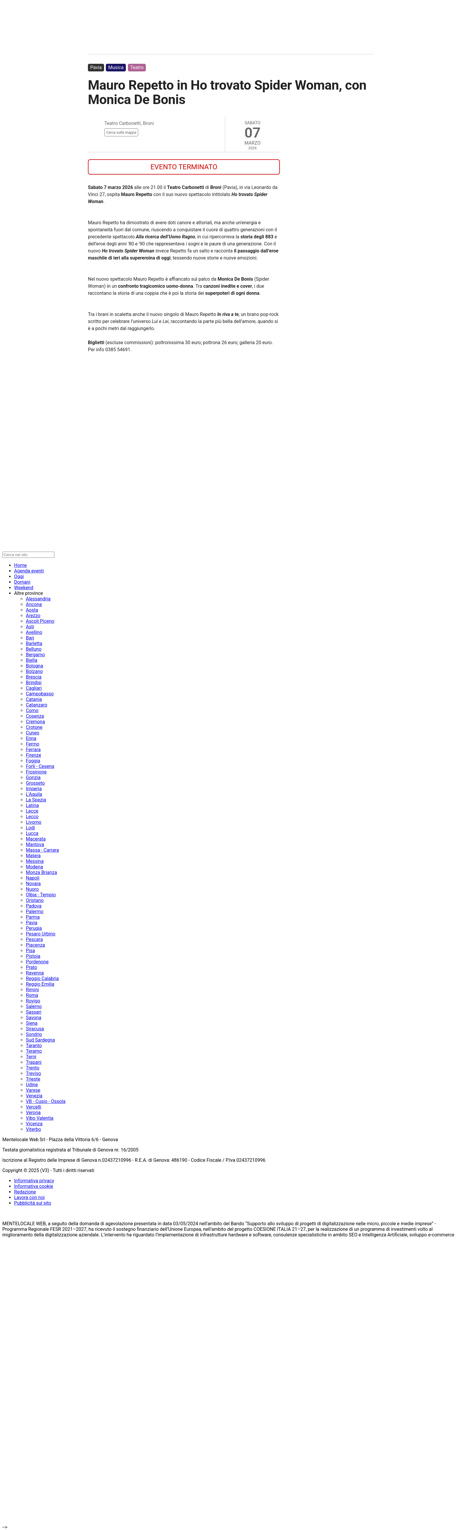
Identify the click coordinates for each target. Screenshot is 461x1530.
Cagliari (34, 688)
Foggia (33, 761)
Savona (33, 1017)
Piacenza (35, 945)
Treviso (33, 1073)
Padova (33, 906)
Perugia (34, 928)
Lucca (32, 833)
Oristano (35, 900)
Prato (31, 967)
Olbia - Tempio (41, 895)
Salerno (34, 1006)
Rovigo (33, 1001)
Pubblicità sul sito (32, 1203)
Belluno (33, 649)
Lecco (32, 816)
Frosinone (36, 772)
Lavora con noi (29, 1197)
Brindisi (33, 682)
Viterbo (33, 1129)
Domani (22, 582)
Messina (35, 861)
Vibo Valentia (40, 1118)
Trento (32, 1068)
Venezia (34, 1096)
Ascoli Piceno (40, 621)
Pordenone (37, 962)
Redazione (25, 1192)
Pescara (34, 939)
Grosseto (35, 783)
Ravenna (35, 973)
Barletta (34, 643)
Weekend (23, 587)
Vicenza (34, 1123)
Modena (34, 867)
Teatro (137, 67)
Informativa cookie (33, 1186)
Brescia (33, 677)
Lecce (32, 811)
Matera (33, 855)
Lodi (30, 828)
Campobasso (40, 694)
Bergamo (35, 654)
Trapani (33, 1062)
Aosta (32, 610)
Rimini (32, 989)
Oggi (19, 576)
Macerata (36, 839)
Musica (115, 67)
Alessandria (38, 599)
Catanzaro (36, 705)
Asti (30, 627)
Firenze (33, 755)
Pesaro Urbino (40, 934)
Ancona (34, 604)
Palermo (35, 911)
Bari (30, 638)
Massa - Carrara (42, 850)
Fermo (32, 744)
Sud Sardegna (40, 1040)
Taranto (34, 1045)
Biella (31, 660)
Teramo (34, 1051)
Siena (31, 1023)
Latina (32, 805)
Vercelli (33, 1107)
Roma (32, 995)
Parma (33, 917)
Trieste (33, 1079)
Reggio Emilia (40, 984)
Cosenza (35, 716)
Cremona (35, 721)
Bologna (34, 666)
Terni (31, 1056)
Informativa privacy (34, 1181)
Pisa (30, 950)
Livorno (33, 822)
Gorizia (33, 777)
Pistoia (33, 956)
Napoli (32, 878)
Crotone (34, 727)
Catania (34, 699)
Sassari (33, 1012)
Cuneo (32, 733)
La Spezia (36, 800)
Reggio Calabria (42, 978)
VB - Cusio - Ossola (46, 1101)
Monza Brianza (41, 872)
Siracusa (35, 1029)
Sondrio (34, 1034)
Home (20, 565)
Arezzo (33, 615)
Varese (33, 1090)
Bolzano (34, 671)
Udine (32, 1084)
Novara (33, 883)
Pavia (96, 67)
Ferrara (33, 749)
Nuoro (32, 889)
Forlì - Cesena (40, 766)
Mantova (35, 844)
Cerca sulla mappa (121, 132)
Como (32, 710)
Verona (33, 1112)
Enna (31, 738)
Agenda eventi (29, 571)
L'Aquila (34, 794)
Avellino (34, 632)
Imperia (34, 788)
